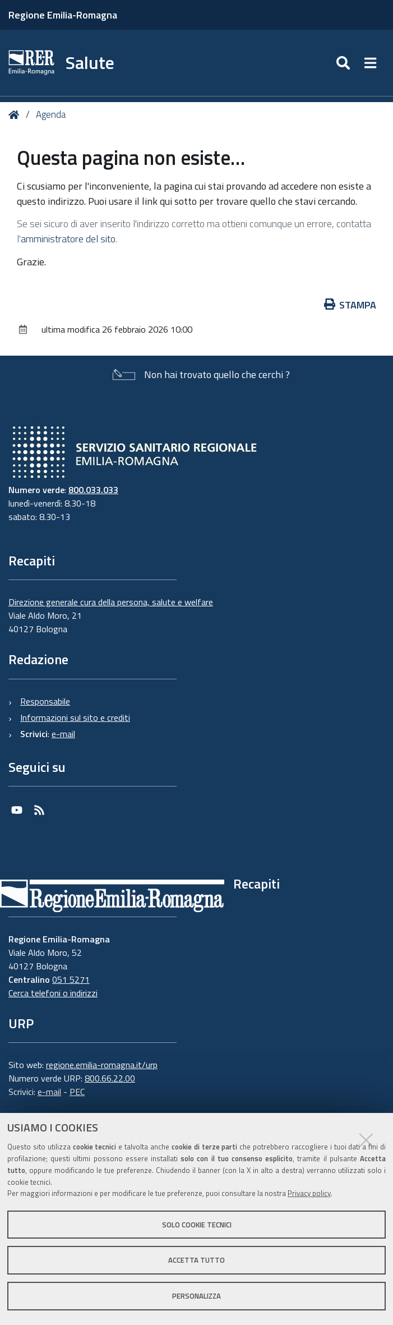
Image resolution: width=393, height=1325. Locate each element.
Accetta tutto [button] (196, 1260)
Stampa (350, 304)
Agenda (51, 114)
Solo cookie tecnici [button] (197, 1224)
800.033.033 (93, 489)
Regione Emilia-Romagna (62, 14)
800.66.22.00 (110, 1078)
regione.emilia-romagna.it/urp (102, 1064)
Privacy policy (309, 1193)
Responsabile (45, 701)
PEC (77, 1091)
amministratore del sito (68, 238)
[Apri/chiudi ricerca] (344, 63)
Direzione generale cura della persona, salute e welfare (110, 602)
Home (16, 114)
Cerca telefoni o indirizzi (53, 993)
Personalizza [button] (196, 1295)
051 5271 (71, 979)
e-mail (63, 733)
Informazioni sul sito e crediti (75, 717)
